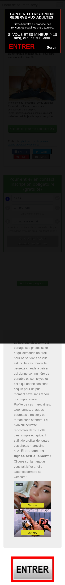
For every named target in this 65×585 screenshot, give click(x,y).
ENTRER (22, 46)
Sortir (51, 47)
